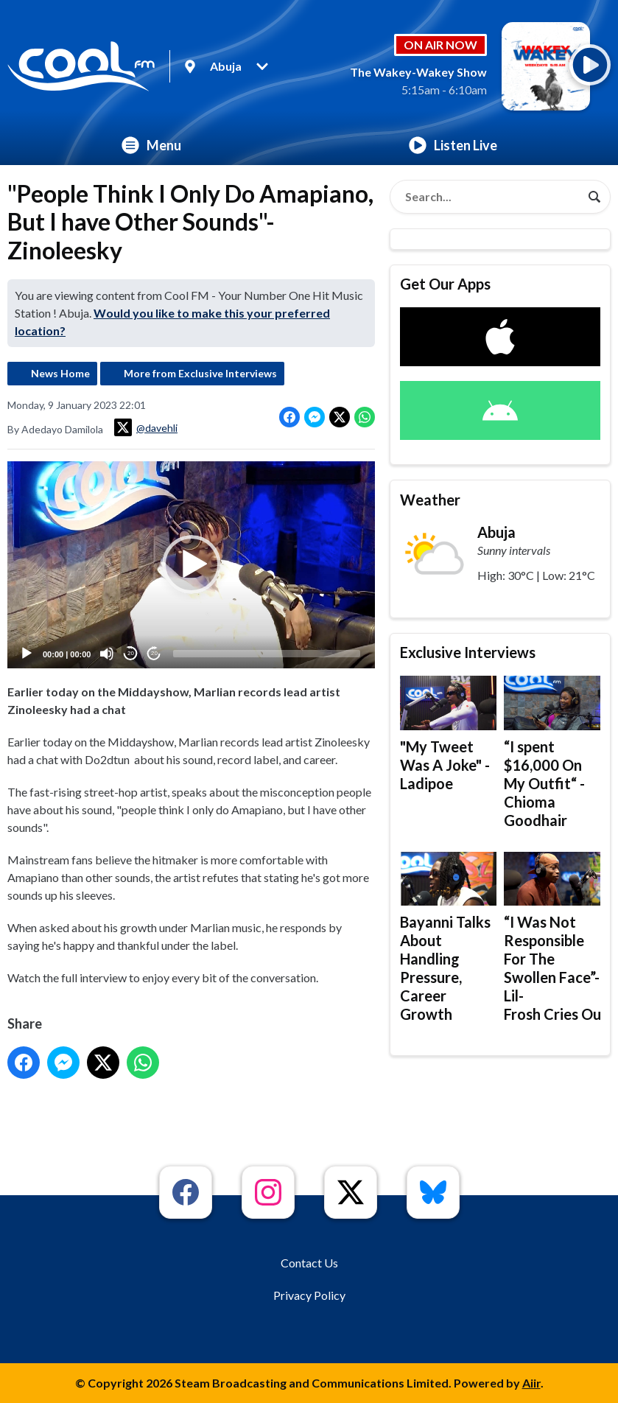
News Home (60, 373)
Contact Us (309, 1263)
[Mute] (106, 653)
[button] (191, 565)
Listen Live (453, 145)
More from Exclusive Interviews (200, 373)
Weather (430, 499)
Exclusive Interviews (468, 652)
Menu (151, 145)
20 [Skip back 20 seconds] (130, 653)
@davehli (146, 427)
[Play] (26, 653)
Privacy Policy (309, 1295)
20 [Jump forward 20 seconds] (154, 653)
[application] (191, 564)
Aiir (531, 1383)
